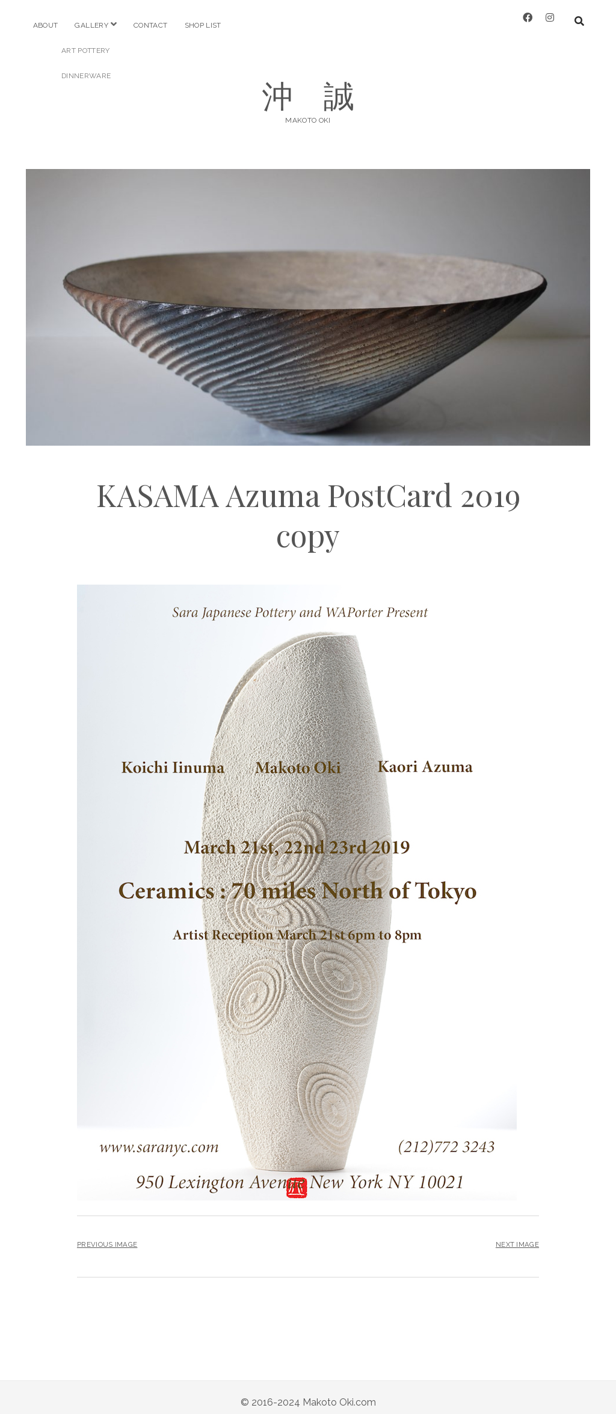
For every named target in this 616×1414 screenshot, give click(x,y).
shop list (203, 25)
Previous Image (107, 1235)
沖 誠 (308, 84)
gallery (91, 25)
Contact (151, 25)
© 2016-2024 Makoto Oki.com (308, 1392)
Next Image (517, 1235)
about (45, 25)
